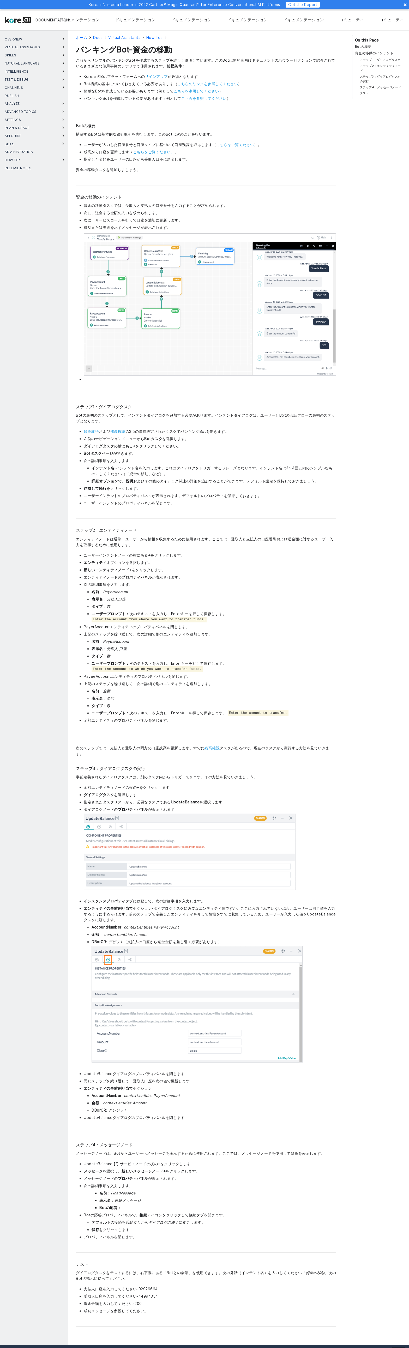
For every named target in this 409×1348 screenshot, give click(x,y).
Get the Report (302, 4)
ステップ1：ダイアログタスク (380, 60)
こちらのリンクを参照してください (207, 83)
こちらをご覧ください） (154, 152)
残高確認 (117, 431)
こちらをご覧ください (235, 144)
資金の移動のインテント (374, 53)
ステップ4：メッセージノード (380, 87)
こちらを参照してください (196, 91)
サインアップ (156, 76)
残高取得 (91, 431)
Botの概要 (363, 47)
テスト (364, 93)
